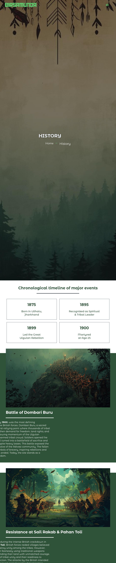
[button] (107, 5)
